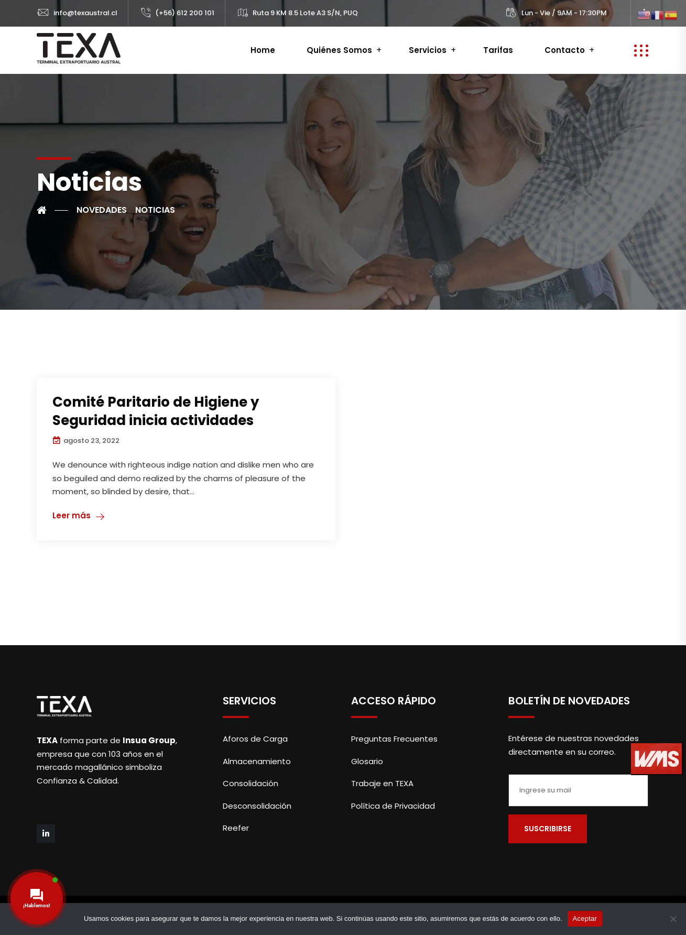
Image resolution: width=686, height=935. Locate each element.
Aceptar (585, 918)
